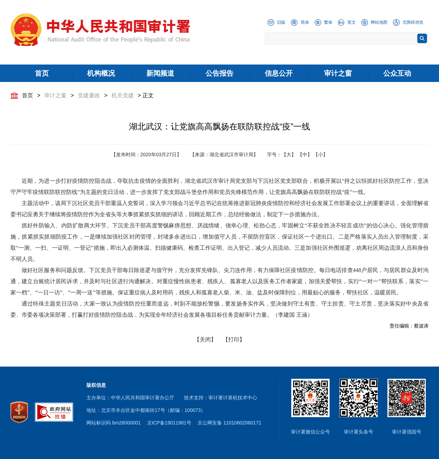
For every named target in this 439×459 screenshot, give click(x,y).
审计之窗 (55, 95)
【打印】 (234, 340)
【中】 (305, 154)
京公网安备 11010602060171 (229, 423)
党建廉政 (89, 95)
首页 (27, 95)
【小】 (320, 154)
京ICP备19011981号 (169, 423)
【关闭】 (205, 340)
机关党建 (122, 95)
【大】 (289, 154)
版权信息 (96, 385)
